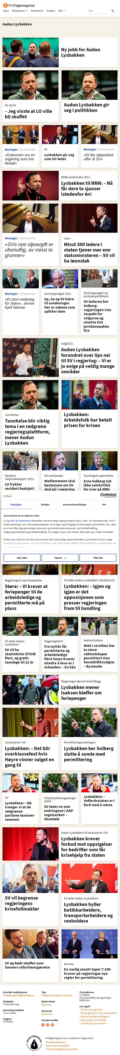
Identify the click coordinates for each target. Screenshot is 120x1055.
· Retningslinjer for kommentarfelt (98, 1013)
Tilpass (60, 557)
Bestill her (47, 1014)
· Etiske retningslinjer (91, 1009)
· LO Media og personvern (93, 1023)
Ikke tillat (22, 557)
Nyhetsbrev (37, 11)
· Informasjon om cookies (93, 1020)
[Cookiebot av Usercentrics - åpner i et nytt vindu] (102, 495)
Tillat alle (98, 557)
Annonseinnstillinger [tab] (74, 504)
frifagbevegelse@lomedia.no (18, 995)
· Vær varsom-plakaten (57, 1045)
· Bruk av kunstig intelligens (94, 1016)
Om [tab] (104, 504)
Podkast (50, 11)
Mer (61, 11)
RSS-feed (46, 1005)
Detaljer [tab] (45, 504)
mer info (16, 539)
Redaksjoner (20, 11)
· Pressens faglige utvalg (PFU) (61, 1049)
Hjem (6, 11)
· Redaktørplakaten (55, 1042)
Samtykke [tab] (16, 504)
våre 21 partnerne (20, 520)
